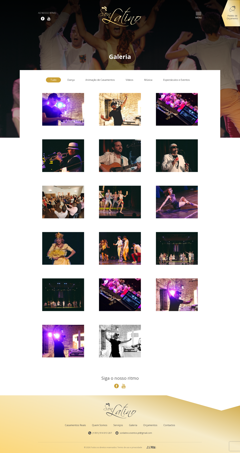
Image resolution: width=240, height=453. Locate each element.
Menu (198, 15)
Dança (71, 80)
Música (148, 80)
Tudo (53, 80)
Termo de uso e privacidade (129, 447)
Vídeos (129, 80)
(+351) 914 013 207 (100, 432)
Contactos (169, 425)
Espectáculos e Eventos (176, 80)
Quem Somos (99, 425)
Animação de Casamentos (100, 80)
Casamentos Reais (75, 425)
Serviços (118, 425)
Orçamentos (150, 425)
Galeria (133, 425)
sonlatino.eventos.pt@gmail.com (133, 432)
